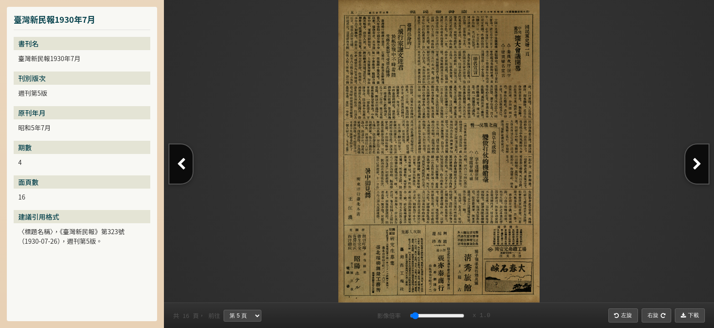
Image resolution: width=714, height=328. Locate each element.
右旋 (656, 315)
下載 (690, 315)
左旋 (623, 315)
